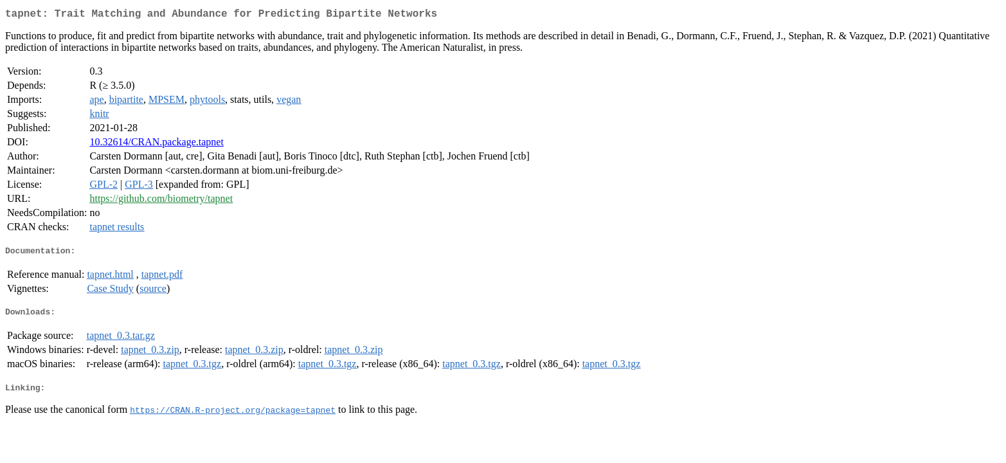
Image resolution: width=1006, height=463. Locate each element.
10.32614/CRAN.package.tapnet (156, 144)
